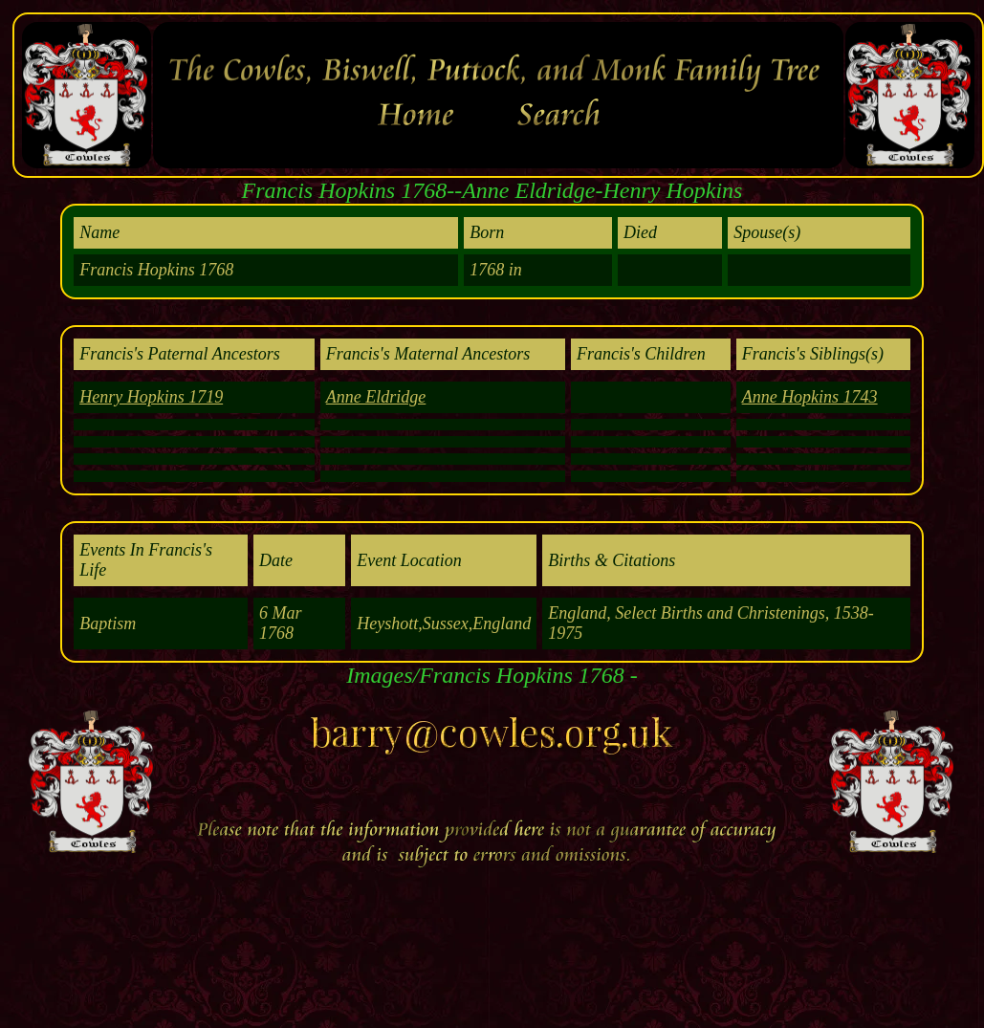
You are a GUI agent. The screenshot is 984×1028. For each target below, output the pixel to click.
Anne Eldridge (376, 396)
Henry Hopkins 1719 (151, 396)
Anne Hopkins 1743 (810, 396)
